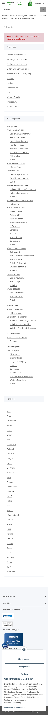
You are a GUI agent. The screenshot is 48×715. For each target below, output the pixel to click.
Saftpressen (15, 226)
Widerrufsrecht (13, 97)
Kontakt (10, 83)
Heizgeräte (14, 204)
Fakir (9, 477)
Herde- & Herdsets (18, 137)
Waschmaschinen (17, 292)
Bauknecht (11, 421)
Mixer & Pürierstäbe (18, 222)
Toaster (13, 233)
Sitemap (10, 78)
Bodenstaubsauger (18, 278)
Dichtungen (15, 354)
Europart (10, 472)
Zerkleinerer (15, 241)
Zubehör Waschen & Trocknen (23, 328)
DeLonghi (11, 449)
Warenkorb (40, 3)
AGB (8, 92)
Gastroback (12, 486)
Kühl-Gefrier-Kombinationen (22, 255)
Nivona (10, 534)
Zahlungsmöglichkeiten (17, 59)
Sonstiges (14, 230)
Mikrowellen (15, 156)
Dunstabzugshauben (19, 141)
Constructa (11, 444)
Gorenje (10, 491)
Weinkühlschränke (18, 267)
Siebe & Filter (15, 372)
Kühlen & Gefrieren (15, 309)
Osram (10, 538)
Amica (9, 416)
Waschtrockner (16, 296)
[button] (24, 596)
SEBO (9, 552)
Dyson (9, 463)
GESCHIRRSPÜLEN (14, 171)
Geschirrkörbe (16, 358)
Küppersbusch (13, 515)
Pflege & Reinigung (18, 361)
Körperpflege (15, 167)
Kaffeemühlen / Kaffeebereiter (23, 189)
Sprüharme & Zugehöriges (21, 376)
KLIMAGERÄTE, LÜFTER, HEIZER (20, 200)
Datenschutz (21, 707)
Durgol (10, 458)
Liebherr (10, 519)
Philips (10, 543)
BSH (8, 439)
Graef (9, 496)
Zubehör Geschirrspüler (20, 324)
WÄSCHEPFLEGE (13, 289)
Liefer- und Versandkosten (18, 69)
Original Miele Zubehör (17, 317)
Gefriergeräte (16, 252)
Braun (9, 435)
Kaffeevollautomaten (19, 193)
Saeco (9, 548)
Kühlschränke (16, 259)
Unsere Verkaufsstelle (16, 54)
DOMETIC (11, 454)
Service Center (13, 106)
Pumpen (13, 365)
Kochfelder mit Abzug (19, 152)
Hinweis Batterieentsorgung (19, 73)
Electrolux (11, 468)
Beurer (10, 425)
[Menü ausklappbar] (3, 1)
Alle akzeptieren (24, 659)
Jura (8, 505)
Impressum (8, 707)
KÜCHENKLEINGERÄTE (16, 207)
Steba (9, 562)
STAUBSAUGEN (13, 274)
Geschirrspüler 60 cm (19, 178)
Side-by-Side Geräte (18, 263)
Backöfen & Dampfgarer (20, 134)
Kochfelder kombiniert (19, 148)
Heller (9, 501)
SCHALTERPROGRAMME (17, 337)
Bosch (9, 430)
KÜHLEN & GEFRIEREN (16, 248)
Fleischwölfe (15, 215)
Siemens (13, 341)
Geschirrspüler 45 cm (19, 174)
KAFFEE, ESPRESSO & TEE (17, 185)
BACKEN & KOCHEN (15, 130)
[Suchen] (21, 9)
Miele (9, 524)
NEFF (9, 529)
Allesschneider (16, 211)
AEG (8, 411)
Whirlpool (11, 571)
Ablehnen (24, 674)
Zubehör (13, 159)
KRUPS (10, 510)
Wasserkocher (16, 237)
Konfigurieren (24, 667)
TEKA (9, 567)
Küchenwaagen (16, 219)
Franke (10, 482)
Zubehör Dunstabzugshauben (23, 320)
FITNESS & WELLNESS (16, 163)
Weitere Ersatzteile (18, 380)
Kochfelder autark (17, 145)
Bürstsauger (15, 281)
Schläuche (14, 369)
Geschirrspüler (13, 350)
